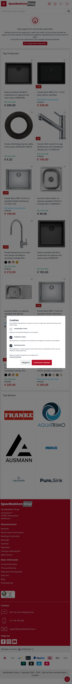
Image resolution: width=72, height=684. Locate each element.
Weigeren (26, 362)
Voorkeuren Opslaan (42, 362)
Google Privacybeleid (15, 357)
